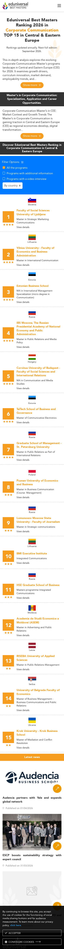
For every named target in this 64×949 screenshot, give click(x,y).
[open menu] (59, 5)
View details (23, 227)
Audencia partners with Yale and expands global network (32, 800)
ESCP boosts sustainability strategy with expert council (32, 857)
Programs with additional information (30, 173)
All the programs (17, 168)
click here (15, 925)
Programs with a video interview (26, 179)
